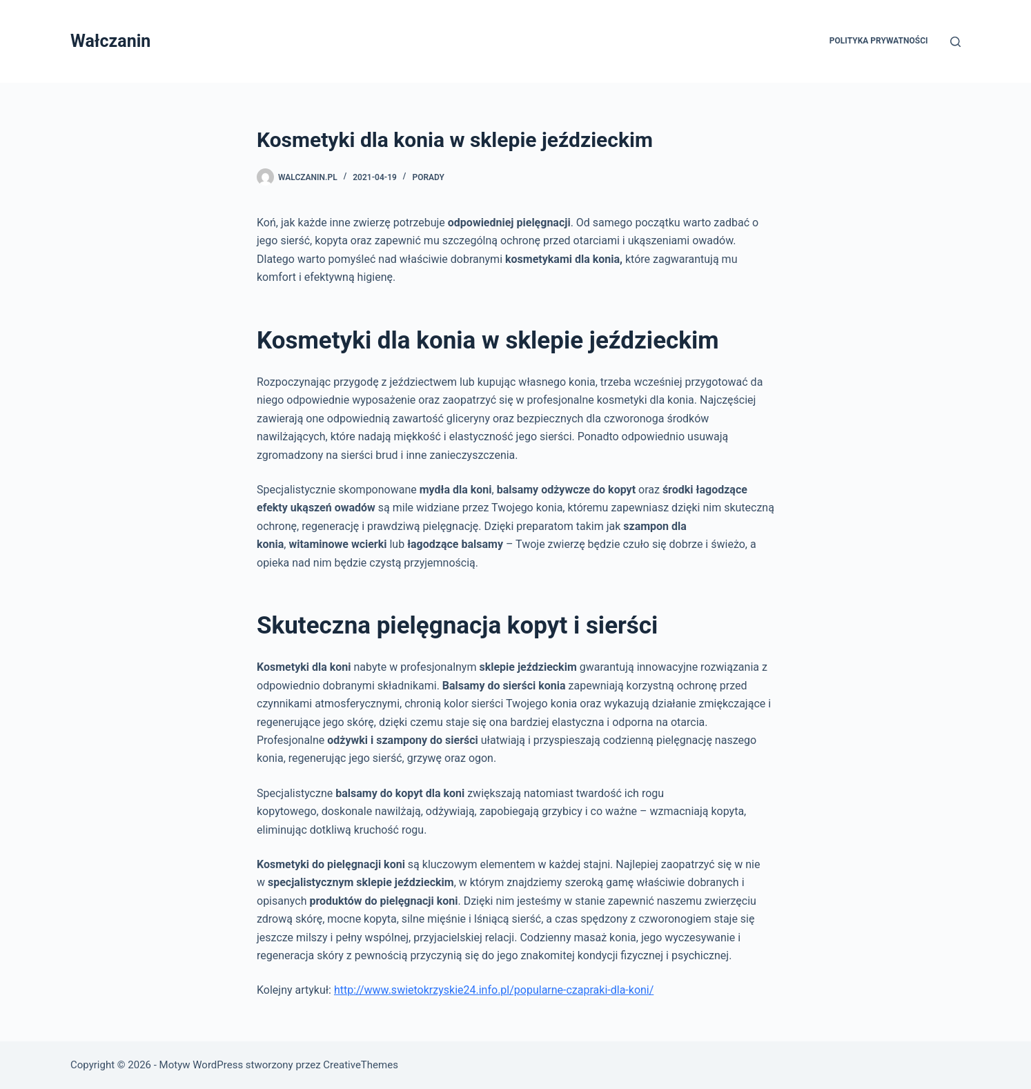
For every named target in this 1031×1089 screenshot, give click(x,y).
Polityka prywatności (878, 41)
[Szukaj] (955, 42)
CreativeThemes (360, 1065)
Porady (428, 177)
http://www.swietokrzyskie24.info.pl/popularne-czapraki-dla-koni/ (494, 990)
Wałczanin (110, 41)
